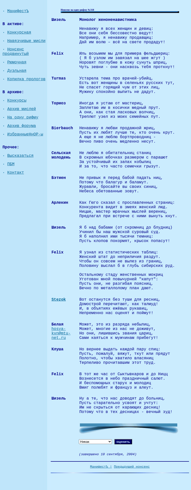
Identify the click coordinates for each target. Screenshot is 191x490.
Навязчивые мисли (26, 41)
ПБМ (10, 164)
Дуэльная (16, 71)
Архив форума (21, 126)
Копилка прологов (26, 79)
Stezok (58, 299)
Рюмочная (16, 62)
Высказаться (20, 156)
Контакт (15, 172)
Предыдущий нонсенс (132, 467)
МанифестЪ (18, 11)
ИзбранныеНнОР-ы (25, 134)
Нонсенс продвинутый (15, 51)
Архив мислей (21, 109)
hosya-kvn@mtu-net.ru (61, 333)
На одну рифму (22, 117)
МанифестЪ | (101, 467)
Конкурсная (19, 32)
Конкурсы (16, 100)
